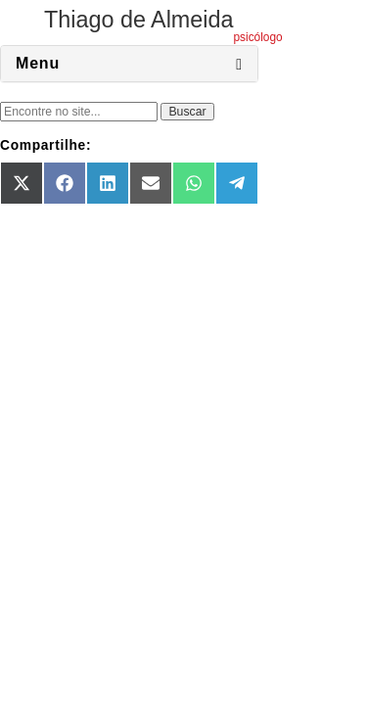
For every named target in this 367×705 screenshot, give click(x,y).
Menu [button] (38, 63)
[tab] (129, 63)
